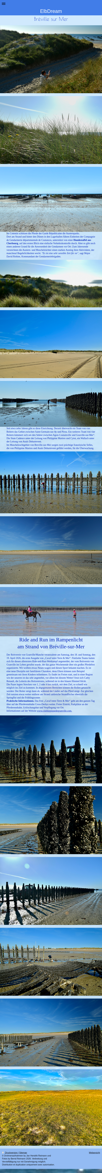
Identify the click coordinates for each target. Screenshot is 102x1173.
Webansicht (94, 1153)
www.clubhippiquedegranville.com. (54, 710)
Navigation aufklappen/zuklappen (51, 4)
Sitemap (23, 1153)
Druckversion (10, 1153)
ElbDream (51, 11)
